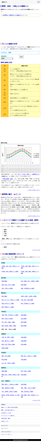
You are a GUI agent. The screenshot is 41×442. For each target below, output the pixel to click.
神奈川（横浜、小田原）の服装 (28, 296)
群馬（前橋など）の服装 (8, 307)
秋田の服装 (23, 284)
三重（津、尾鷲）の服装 (8, 337)
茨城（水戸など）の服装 (8, 303)
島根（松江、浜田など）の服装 (28, 356)
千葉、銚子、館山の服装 (27, 299)
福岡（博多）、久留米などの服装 (10, 384)
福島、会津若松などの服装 (27, 288)
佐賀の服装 (23, 384)
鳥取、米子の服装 (6, 356)
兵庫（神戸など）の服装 (8, 340)
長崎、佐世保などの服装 (8, 388)
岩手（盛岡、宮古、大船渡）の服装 (30, 281)
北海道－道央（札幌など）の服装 (10, 271)
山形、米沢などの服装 (7, 288)
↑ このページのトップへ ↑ (33, 190)
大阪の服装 (23, 337)
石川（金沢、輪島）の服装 (8, 322)
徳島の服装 (4, 371)
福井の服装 (23, 322)
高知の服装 (23, 374)
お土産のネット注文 (6, 413)
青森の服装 (4, 281)
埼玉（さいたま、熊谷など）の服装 (10, 299)
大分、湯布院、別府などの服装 (9, 391)
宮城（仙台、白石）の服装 (8, 284)
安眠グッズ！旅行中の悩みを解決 (9, 407)
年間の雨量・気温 (8, 178)
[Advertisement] (20, 29)
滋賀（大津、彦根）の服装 (8, 344)
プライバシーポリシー (6, 434)
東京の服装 (4, 296)
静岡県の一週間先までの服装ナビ (12, 15)
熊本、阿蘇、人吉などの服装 (28, 388)
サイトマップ (4, 428)
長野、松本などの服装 (7, 318)
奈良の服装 (23, 344)
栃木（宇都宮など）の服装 (27, 303)
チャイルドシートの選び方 (7, 415)
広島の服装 (23, 359)
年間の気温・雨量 (5, 418)
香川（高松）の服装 (26, 371)
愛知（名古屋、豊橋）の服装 (9, 325)
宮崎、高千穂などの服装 (27, 391)
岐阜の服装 (23, 325)
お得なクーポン (5, 421)
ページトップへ (36, 250)
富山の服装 (23, 318)
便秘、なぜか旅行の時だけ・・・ (9, 410)
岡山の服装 (4, 359)
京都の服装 (23, 340)
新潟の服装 (23, 315)
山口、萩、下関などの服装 (8, 363)
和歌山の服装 (5, 348)
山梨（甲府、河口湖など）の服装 (10, 315)
